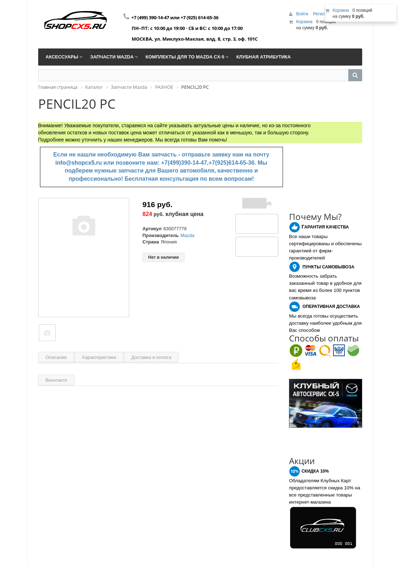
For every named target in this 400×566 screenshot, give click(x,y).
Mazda (187, 235)
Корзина (304, 21)
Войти (302, 13)
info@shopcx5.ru (78, 163)
